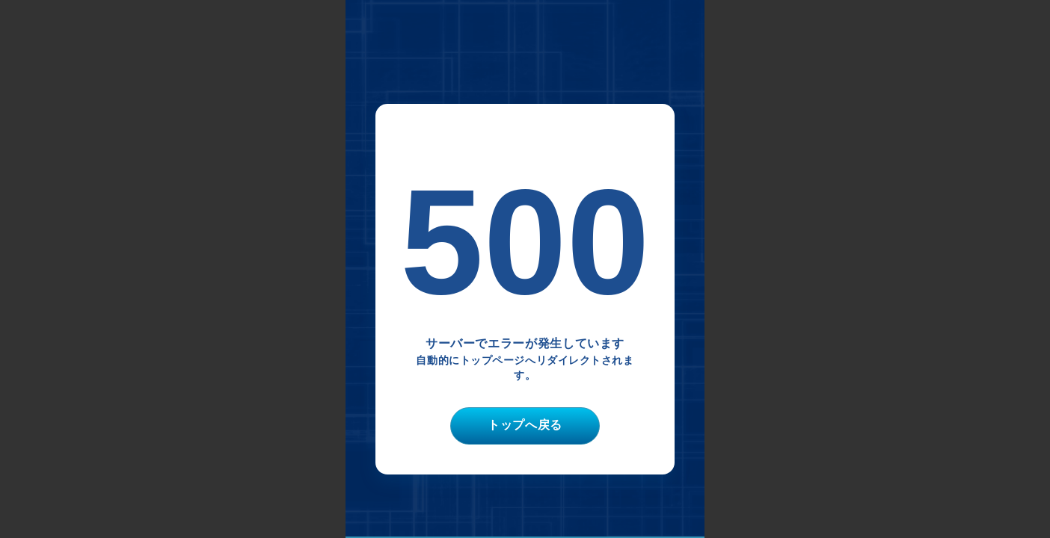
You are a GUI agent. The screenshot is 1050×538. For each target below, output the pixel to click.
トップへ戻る (525, 424)
